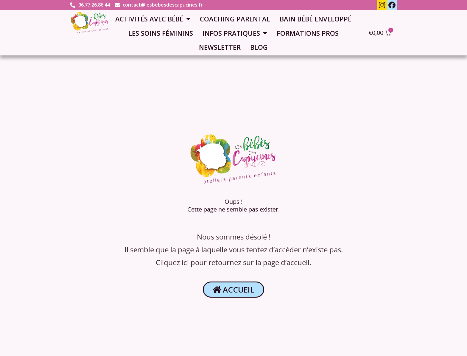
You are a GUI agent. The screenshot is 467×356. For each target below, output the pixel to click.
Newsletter (220, 47)
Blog (259, 47)
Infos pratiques (235, 33)
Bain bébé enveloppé (315, 18)
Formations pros (308, 33)
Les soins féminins (160, 33)
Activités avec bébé (152, 19)
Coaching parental (235, 18)
